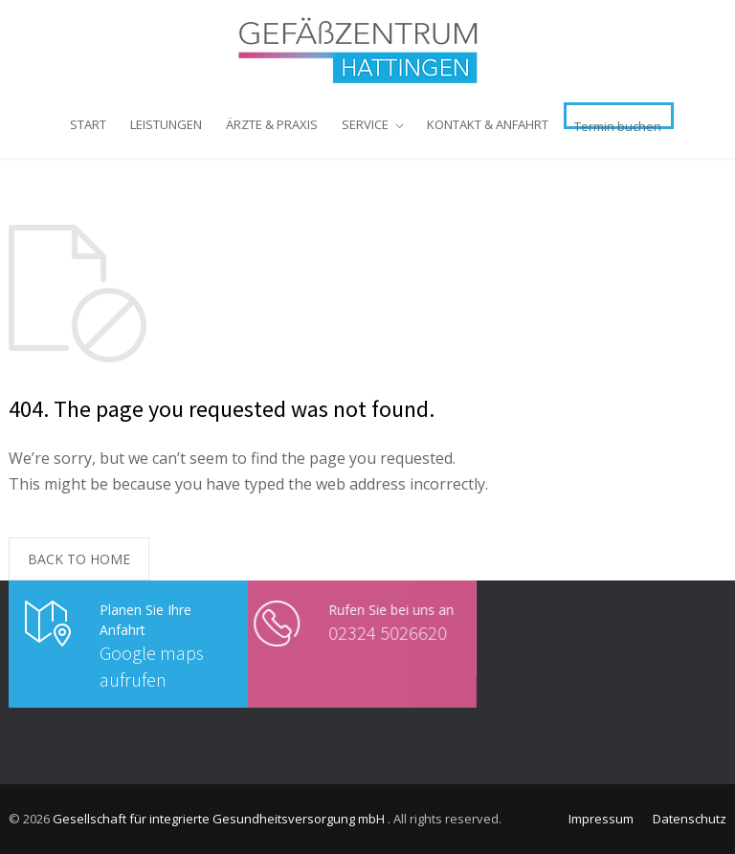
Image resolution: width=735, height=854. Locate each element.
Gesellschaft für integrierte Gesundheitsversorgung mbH (220, 818)
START (88, 124)
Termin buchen (617, 123)
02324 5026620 (358, 633)
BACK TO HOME (79, 559)
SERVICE (365, 124)
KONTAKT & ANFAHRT (487, 124)
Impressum (601, 818)
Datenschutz (689, 818)
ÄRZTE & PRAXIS (272, 124)
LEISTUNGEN (166, 124)
